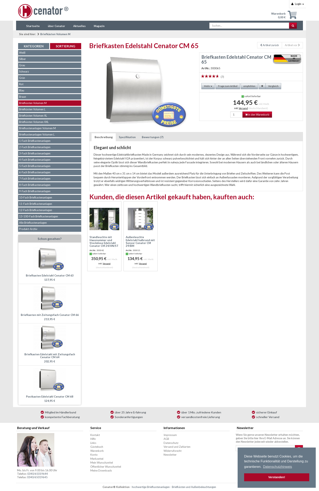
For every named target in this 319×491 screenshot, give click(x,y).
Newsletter (170, 454)
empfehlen (249, 86)
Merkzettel (96, 458)
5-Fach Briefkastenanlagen (34, 166)
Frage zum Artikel (227, 86)
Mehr (208, 86)
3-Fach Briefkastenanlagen (34, 153)
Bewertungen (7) (152, 137)
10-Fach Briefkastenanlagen (35, 197)
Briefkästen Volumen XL (33, 115)
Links (93, 442)
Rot (21, 84)
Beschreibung (104, 137)
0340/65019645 (37, 477)
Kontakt (95, 435)
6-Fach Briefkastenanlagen (34, 172)
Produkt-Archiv (28, 229)
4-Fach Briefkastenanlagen (34, 159)
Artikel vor (292, 45)
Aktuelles (79, 26)
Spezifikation (127, 137)
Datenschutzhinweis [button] (277, 466)
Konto (94, 454)
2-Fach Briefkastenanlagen (34, 147)
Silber (22, 59)
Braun (22, 96)
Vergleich (273, 86)
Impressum (170, 435)
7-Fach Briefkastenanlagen (34, 178)
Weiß (22, 52)
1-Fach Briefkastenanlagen (34, 140)
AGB (166, 438)
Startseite (33, 26)
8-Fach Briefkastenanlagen (34, 184)
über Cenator (56, 26)
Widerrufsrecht (172, 450)
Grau (22, 65)
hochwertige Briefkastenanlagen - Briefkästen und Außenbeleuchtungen (174, 487)
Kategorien (34, 46)
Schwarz (24, 71)
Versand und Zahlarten (177, 446)
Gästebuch (96, 446)
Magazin (99, 26)
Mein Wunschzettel (101, 462)
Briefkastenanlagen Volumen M (37, 128)
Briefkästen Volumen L (32, 109)
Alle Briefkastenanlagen (33, 222)
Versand (243, 108)
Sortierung (65, 46)
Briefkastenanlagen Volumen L (37, 134)
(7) (222, 76)
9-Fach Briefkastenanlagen (34, 191)
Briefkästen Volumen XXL (34, 122)
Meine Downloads (101, 470)
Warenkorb (97, 450)
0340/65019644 (37, 473)
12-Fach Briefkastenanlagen (35, 210)
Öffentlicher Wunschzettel (105, 466)
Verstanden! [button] (276, 477)
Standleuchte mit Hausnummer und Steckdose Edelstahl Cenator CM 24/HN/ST (104, 241)
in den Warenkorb (257, 114)
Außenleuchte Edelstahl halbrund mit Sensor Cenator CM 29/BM (140, 241)
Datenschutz (171, 442)
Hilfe (93, 438)
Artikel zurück (269, 45)
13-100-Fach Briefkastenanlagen (38, 216)
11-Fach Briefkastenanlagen (35, 203)
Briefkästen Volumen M (55, 34)
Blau (21, 90)
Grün (22, 77)
